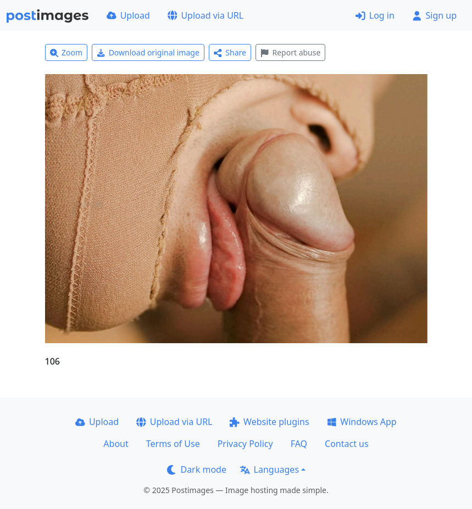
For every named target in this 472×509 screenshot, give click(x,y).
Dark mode (196, 469)
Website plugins (269, 422)
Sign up (434, 15)
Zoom (66, 52)
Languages (269, 469)
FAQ (299, 444)
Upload (128, 15)
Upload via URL (205, 15)
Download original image (148, 52)
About (115, 444)
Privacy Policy (245, 444)
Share (230, 52)
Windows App (362, 422)
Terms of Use (173, 444)
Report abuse (290, 52)
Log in (375, 15)
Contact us (347, 444)
